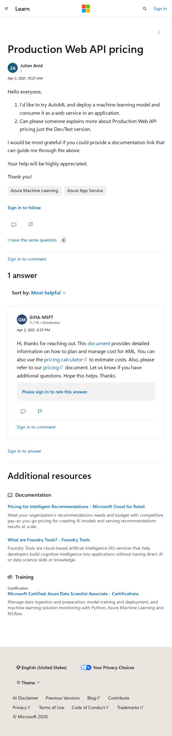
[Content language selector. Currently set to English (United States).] (42, 667)
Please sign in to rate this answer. (55, 392)
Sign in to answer (24, 451)
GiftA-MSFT (41, 317)
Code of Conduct (88, 707)
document (99, 343)
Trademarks (128, 707)
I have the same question (32, 239)
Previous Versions (63, 698)
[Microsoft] (86, 8)
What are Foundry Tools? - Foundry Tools (49, 540)
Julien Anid (31, 65)
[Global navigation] (6, 8)
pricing (51, 367)
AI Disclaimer (25, 698)
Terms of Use (51, 707)
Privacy (20, 707)
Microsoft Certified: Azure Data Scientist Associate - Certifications (73, 594)
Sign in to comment (27, 259)
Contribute (118, 698)
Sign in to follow (24, 207)
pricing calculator (63, 359)
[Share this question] (158, 32)
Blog (91, 698)
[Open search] (144, 8)
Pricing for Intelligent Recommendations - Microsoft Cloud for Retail (76, 506)
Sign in (160, 8)
